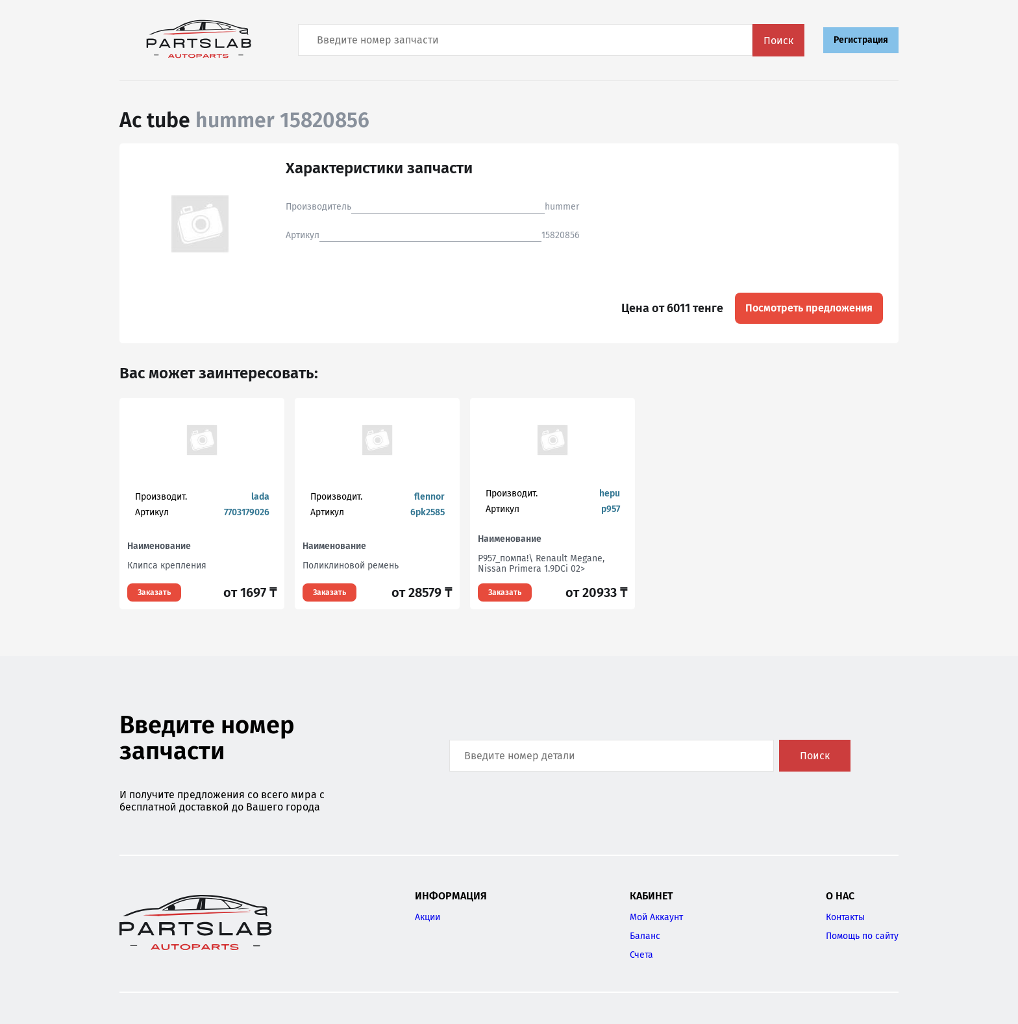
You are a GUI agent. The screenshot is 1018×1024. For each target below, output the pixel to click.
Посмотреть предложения (809, 308)
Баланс (645, 936)
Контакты (845, 917)
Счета (641, 954)
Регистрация (861, 39)
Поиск (778, 40)
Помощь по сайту (862, 936)
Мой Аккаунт (656, 917)
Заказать (154, 592)
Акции (427, 917)
